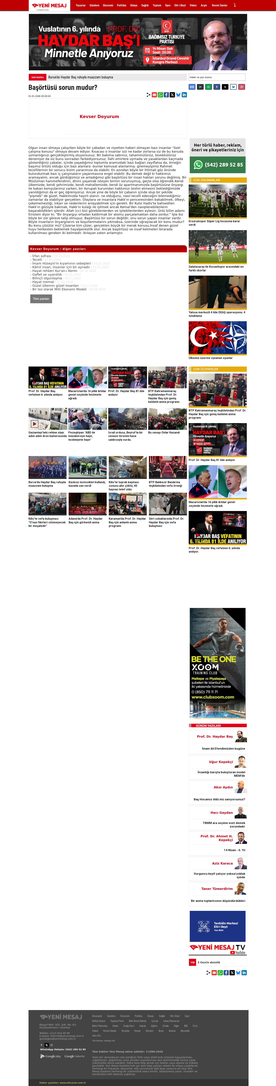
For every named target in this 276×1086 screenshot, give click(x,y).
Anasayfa (97, 1016)
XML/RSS (96, 1035)
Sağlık (145, 5)
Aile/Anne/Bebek (137, 1021)
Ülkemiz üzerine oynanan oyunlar (211, 357)
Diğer (176, 1025)
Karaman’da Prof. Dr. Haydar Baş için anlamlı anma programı (127, 522)
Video (193, 5)
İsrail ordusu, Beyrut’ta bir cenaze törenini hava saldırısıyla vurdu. (125, 436)
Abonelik (185, 1030)
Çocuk (155, 1021)
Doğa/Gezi (128, 1025)
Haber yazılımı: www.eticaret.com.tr (62, 1082)
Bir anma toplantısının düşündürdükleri (218, 901)
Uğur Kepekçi (221, 762)
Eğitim (154, 1025)
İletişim (149, 1030)
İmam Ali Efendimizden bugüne (223, 748)
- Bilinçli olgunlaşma (46, 278)
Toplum (157, 5)
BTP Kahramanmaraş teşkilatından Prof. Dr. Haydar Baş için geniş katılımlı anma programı (163, 396)
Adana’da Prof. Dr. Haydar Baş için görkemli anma (86, 520)
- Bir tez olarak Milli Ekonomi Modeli (58, 289)
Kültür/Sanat (98, 1021)
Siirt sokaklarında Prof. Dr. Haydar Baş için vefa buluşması (166, 522)
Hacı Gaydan (222, 812)
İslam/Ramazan (171, 1021)
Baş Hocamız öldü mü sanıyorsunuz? (219, 799)
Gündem (94, 5)
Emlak (166, 1025)
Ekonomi (108, 5)
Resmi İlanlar (219, 5)
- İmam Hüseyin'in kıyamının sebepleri (60, 263)
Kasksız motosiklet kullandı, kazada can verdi (87, 483)
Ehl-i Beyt (180, 5)
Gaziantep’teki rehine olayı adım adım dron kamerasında (48, 434)
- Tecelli (36, 259)
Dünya (133, 5)
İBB (186, 1025)
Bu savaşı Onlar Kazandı (164, 432)
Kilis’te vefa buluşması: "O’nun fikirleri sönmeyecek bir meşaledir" (47, 522)
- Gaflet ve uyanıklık (46, 274)
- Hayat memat (42, 282)
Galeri (115, 1025)
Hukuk (142, 1025)
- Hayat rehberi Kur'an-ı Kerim (53, 271)
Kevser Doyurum (99, 116)
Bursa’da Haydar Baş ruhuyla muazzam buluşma (80, 77)
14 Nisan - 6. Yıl (234, 850)
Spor (168, 5)
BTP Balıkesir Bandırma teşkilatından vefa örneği (165, 483)
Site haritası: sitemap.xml (103, 1040)
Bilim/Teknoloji (99, 1025)
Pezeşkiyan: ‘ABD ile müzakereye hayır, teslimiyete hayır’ (81, 436)
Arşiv (204, 5)
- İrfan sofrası (41, 256)
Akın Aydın (223, 787)
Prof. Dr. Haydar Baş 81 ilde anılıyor (212, 460)
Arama (172, 1030)
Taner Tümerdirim (217, 889)
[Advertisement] (107, 331)
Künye (137, 1030)
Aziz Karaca (222, 863)
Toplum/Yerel (117, 1021)
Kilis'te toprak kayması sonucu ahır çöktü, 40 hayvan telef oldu (124, 485)
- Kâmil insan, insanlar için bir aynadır (60, 267)
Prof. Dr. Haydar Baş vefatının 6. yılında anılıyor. (46, 392)
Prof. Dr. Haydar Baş (215, 736)
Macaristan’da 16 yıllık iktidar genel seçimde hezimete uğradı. (87, 394)
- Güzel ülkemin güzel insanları (54, 285)
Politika (121, 5)
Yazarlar (81, 5)
